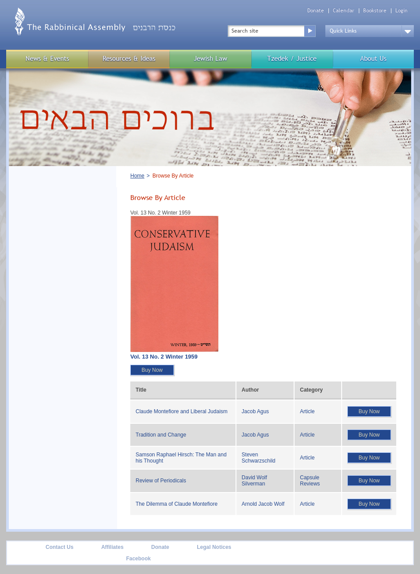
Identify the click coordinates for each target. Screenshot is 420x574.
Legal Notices (214, 547)
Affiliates (112, 547)
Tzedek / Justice (292, 58)
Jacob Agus (255, 411)
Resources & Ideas (129, 58)
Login (401, 10)
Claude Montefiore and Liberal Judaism (182, 411)
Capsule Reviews (310, 480)
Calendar (343, 10)
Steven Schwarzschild (259, 458)
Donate (315, 10)
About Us (373, 58)
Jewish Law (210, 58)
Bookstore (375, 10)
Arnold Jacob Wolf (263, 504)
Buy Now (151, 370)
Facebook (138, 558)
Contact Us (60, 547)
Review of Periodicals (161, 481)
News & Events (47, 58)
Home (137, 176)
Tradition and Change (161, 435)
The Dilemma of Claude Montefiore (176, 504)
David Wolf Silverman (254, 480)
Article (307, 411)
